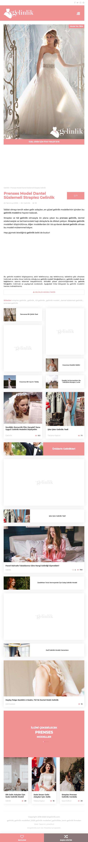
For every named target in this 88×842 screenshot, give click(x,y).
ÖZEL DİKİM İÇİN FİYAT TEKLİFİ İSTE (44, 142)
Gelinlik (9, 435)
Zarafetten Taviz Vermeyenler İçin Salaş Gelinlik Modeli (57, 582)
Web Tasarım (40, 824)
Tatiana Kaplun (54, 435)
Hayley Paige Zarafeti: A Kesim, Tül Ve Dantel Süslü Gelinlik (32, 700)
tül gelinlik (40, 300)
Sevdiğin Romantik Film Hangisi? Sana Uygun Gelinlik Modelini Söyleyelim (23, 428)
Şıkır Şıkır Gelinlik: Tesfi (58, 429)
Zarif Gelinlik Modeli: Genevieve (57, 650)
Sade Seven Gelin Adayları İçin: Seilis (42, 796)
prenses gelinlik (11, 303)
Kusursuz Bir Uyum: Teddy (29, 382)
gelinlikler (56, 820)
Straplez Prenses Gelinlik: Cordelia (69, 796)
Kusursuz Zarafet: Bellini (71, 365)
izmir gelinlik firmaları (71, 820)
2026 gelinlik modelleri (41, 820)
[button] (43, 741)
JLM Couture (10, 704)
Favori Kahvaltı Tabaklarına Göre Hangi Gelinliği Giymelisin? (32, 566)
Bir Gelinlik (25, 203)
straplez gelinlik (19, 300)
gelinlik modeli (52, 300)
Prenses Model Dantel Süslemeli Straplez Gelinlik (29, 195)
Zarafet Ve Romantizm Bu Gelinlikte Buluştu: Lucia (71, 381)
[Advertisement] (44, 167)
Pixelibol (48, 828)
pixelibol (50, 824)
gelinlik (30, 300)
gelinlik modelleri (22, 820)
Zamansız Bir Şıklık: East (29, 314)
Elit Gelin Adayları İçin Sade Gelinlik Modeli (15, 796)
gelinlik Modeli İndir (44, 292)
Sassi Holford (66, 801)
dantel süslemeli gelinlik (71, 300)
